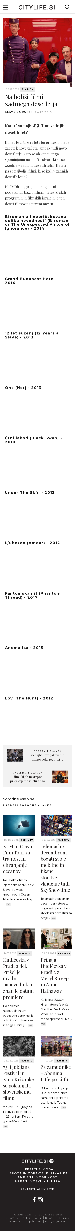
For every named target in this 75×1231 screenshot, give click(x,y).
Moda (48, 1169)
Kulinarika (57, 1173)
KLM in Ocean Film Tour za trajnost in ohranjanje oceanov (18, 858)
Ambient (26, 1177)
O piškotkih (34, 1221)
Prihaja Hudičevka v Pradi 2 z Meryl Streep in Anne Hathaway (55, 975)
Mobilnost (46, 1177)
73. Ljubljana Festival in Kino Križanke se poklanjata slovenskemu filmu (18, 1082)
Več (8, 904)
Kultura (51, 1181)
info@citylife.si (55, 1221)
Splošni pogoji (32, 1217)
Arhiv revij (46, 1189)
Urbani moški (28, 1181)
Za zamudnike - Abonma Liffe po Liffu (56, 1073)
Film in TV (27, 89)
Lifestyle (31, 1169)
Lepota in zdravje (25, 1173)
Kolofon (50, 1217)
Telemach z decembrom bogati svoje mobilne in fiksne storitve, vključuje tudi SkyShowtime (55, 868)
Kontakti (28, 1189)
